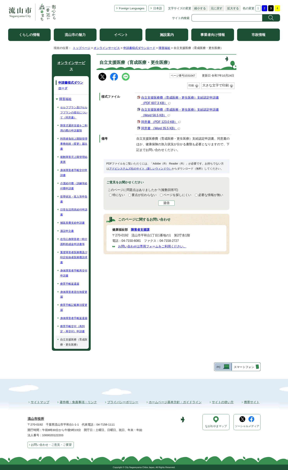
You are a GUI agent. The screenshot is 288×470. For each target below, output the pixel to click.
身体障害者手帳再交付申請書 (73, 273)
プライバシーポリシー (122, 402)
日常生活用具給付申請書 (73, 212)
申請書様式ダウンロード (139, 48)
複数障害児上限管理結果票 (73, 159)
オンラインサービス (107, 48)
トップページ (81, 48)
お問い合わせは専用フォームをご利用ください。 (152, 246)
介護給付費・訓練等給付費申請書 (73, 186)
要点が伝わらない (144, 195)
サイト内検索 (181, 18)
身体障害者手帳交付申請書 (73, 173)
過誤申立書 (67, 230)
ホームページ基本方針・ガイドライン (175, 402)
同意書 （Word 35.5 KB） (160, 128)
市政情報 (258, 35)
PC (219, 367)
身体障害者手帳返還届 (73, 318)
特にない (118, 195)
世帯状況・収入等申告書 (73, 199)
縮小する (199, 8)
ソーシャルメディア (247, 426)
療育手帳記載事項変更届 (73, 307)
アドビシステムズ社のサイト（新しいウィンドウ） (140, 168)
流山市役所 (36, 419)
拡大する (232, 8)
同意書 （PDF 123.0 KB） (161, 122)
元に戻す (215, 8)
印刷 (191, 85)
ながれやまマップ (216, 426)
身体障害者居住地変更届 (73, 294)
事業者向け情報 (212, 35)
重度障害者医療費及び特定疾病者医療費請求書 (73, 257)
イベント (121, 35)
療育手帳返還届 (69, 283)
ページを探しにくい (177, 195)
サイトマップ (40, 402)
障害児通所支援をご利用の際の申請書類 (73, 128)
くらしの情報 (29, 35)
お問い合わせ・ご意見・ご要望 (51, 444)
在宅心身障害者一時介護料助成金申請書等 (73, 242)
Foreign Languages (131, 8)
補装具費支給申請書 (72, 222)
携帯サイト (251, 402)
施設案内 (167, 35)
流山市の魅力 (75, 35)
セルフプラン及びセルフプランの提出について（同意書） (73, 112)
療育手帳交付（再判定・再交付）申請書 (72, 329)
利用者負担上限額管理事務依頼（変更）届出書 (73, 143)
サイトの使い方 (223, 402)
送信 (166, 203)
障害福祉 (164, 48)
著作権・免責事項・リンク (78, 402)
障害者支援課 (140, 229)
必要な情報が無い (210, 195)
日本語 (157, 8)
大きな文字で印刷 (215, 85)
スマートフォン (244, 367)
